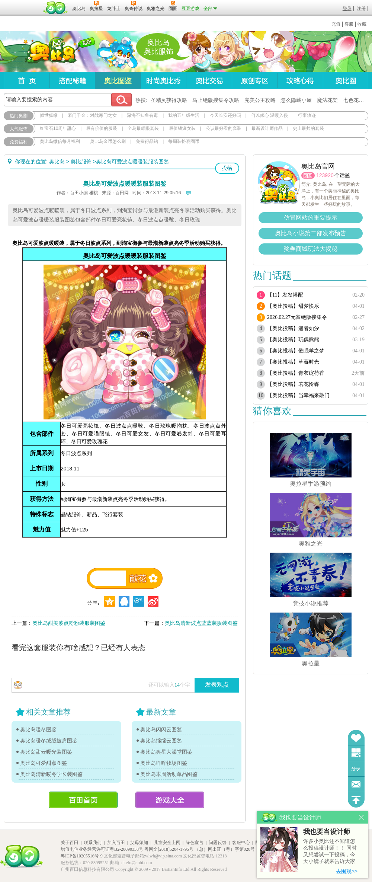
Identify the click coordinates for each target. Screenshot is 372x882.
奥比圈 (345, 80)
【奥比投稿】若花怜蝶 (293, 384)
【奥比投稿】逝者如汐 (293, 328)
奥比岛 (50, 51)
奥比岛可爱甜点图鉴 (43, 763)
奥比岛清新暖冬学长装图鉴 (51, 774)
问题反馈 (356, 784)
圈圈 (308, 175)
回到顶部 (356, 800)
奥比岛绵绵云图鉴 (161, 741)
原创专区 (254, 80)
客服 (348, 24)
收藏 (361, 24)
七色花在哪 (356, 100)
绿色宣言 (194, 842)
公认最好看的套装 (223, 128)
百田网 (55, 8)
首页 (26, 80)
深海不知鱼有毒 (142, 115)
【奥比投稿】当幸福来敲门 (298, 395)
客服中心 (241, 842)
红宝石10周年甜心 (58, 128)
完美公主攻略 (260, 100)
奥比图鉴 (118, 80)
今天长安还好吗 (225, 115)
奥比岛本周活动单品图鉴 (169, 774)
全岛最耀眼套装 (143, 128)
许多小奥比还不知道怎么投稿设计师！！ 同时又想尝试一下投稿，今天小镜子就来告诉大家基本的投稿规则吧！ (330, 851)
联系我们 (93, 842)
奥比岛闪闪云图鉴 (161, 729)
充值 (335, 24)
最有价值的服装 (101, 128)
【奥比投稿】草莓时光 (293, 362)
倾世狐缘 (49, 115)
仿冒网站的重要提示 (310, 217)
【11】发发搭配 (285, 295)
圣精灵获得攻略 (169, 100)
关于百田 (69, 842)
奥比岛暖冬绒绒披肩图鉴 (48, 741)
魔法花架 (327, 100)
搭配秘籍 (72, 80)
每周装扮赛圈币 (183, 141)
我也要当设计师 (326, 831)
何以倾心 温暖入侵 (269, 115)
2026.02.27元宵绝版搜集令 (297, 317)
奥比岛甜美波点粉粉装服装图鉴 (68, 623)
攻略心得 (300, 80)
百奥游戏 (22, 3)
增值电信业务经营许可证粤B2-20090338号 (102, 849)
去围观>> (346, 871)
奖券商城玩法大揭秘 (310, 249)
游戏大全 (169, 800)
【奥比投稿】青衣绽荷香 (295, 373)
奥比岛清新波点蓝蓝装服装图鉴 (201, 623)
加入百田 (116, 842)
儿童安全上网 (167, 842)
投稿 (227, 168)
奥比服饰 (81, 161)
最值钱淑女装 (182, 128)
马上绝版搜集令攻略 (215, 100)
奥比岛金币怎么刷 (108, 141)
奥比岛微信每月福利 (60, 141)
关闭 (361, 817)
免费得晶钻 (147, 141)
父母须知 (139, 842)
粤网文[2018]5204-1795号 (168, 849)
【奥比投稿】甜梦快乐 (293, 306)
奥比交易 (209, 80)
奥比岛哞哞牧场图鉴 (163, 763)
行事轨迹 (307, 115)
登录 (347, 8)
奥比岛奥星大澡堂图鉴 (166, 752)
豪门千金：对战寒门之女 (92, 115)
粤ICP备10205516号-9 (82, 856)
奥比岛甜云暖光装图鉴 (46, 752)
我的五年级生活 (183, 115)
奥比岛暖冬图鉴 (38, 729)
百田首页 (83, 800)
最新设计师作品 (267, 128)
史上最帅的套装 (308, 128)
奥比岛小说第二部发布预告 (310, 233)
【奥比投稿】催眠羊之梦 (295, 351)
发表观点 (217, 684)
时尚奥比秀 (163, 80)
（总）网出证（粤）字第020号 (225, 849)
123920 (325, 175)
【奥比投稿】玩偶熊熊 (293, 339)
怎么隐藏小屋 (296, 100)
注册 (361, 8)
